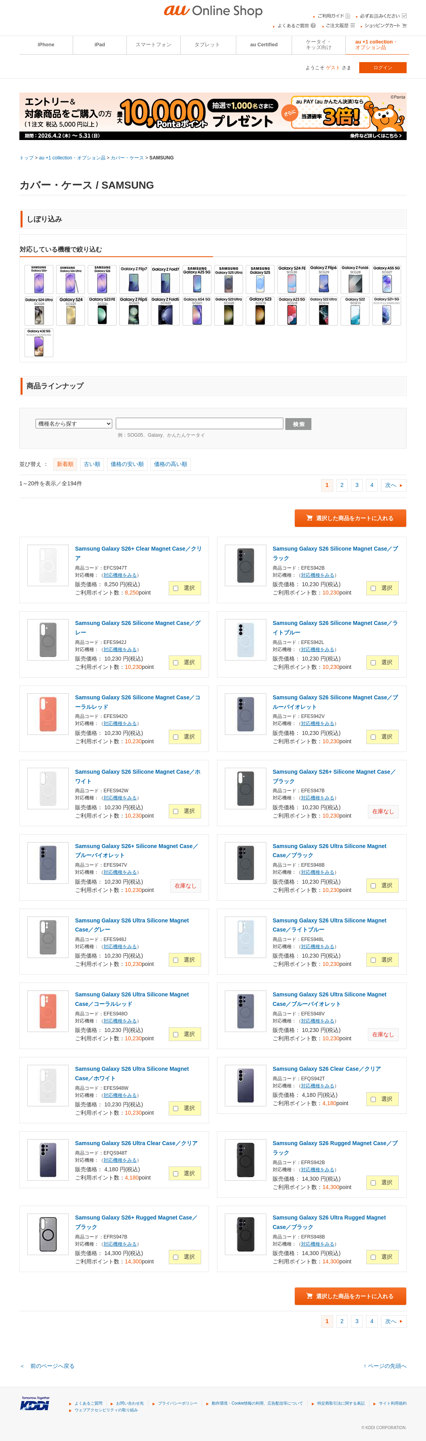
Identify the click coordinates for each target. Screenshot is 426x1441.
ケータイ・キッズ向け (319, 44)
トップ (26, 158)
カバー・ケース (127, 158)
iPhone (46, 44)
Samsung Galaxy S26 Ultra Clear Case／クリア (136, 1143)
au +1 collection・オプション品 (376, 44)
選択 (189, 588)
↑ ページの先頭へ (385, 1366)
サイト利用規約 (393, 1403)
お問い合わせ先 (130, 1403)
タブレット (207, 44)
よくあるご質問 (88, 1403)
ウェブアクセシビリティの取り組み (106, 1410)
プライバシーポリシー (178, 1403)
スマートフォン (154, 44)
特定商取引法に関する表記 (341, 1403)
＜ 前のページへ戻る (47, 1366)
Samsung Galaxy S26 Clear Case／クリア (327, 1069)
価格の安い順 (127, 464)
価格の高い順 (170, 464)
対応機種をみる (120, 575)
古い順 (92, 464)
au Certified (263, 44)
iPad (99, 44)
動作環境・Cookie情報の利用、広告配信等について (257, 1403)
